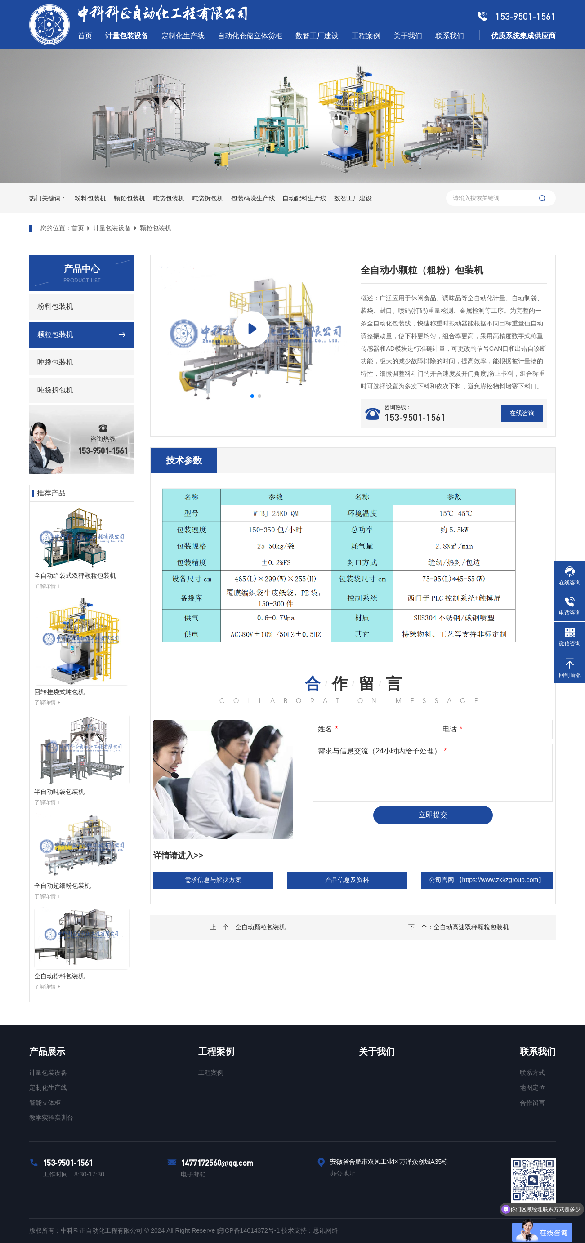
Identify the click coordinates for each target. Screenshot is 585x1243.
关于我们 (377, 1051)
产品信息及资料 (347, 879)
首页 (77, 228)
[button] (252, 396)
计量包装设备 (112, 228)
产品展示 (47, 1051)
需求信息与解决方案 (213, 879)
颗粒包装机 (129, 198)
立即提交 (433, 815)
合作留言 (532, 1102)
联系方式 (532, 1072)
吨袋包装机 (168, 198)
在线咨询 (522, 413)
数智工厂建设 (353, 198)
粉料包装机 (90, 198)
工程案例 (216, 1051)
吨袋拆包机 (207, 198)
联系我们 (538, 1051)
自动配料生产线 (304, 198)
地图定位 (532, 1087)
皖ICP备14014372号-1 (249, 1230)
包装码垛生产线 (253, 198)
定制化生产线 (48, 1087)
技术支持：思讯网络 (309, 1230)
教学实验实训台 (51, 1117)
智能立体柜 (45, 1102)
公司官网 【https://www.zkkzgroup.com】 (487, 879)
